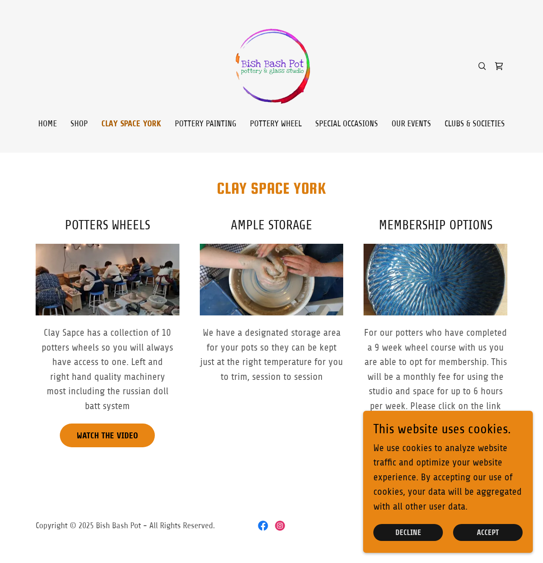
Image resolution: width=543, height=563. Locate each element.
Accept (488, 538)
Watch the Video (107, 435)
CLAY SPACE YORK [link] (131, 123)
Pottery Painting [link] (205, 123)
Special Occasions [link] (346, 123)
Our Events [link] (411, 123)
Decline (408, 538)
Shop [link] (79, 123)
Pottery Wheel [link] (276, 123)
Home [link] (47, 123)
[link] (271, 65)
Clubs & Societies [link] (475, 123)
